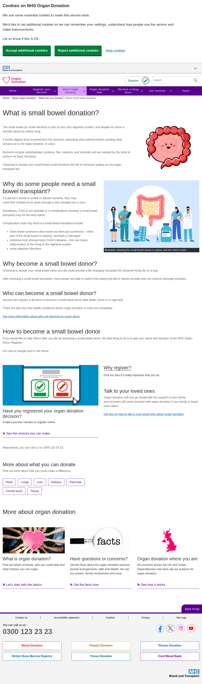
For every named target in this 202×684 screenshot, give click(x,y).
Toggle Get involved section (170, 90)
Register (133, 80)
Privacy (146, 617)
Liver (40, 482)
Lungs (25, 482)
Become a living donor (128, 91)
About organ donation (70, 91)
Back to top (192, 609)
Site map (181, 617)
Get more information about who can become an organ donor (41, 316)
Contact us (21, 617)
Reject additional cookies (78, 50)
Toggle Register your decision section (55, 90)
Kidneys (56, 482)
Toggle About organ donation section (84, 90)
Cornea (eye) (14, 491)
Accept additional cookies (27, 50)
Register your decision (41, 91)
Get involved (157, 90)
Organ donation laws (99, 91)
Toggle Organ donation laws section (112, 90)
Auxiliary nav (195, 69)
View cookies (115, 50)
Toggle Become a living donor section (141, 90)
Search (195, 80)
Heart (9, 482)
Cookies (110, 617)
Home (13, 90)
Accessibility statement (66, 617)
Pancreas (76, 482)
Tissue (34, 491)
